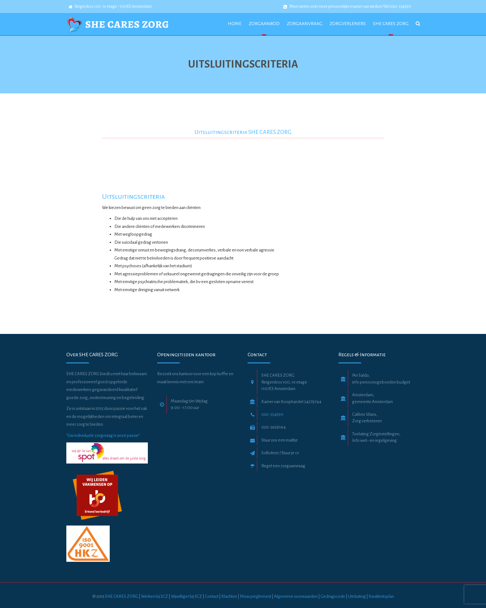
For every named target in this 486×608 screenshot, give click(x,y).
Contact (212, 596)
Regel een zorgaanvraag (283, 466)
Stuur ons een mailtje (279, 440)
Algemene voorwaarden (296, 596)
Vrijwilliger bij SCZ (186, 596)
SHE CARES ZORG (121, 596)
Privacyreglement (255, 596)
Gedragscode (333, 596)
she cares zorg (391, 23)
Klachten (229, 596)
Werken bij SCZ (154, 596)
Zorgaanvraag (304, 23)
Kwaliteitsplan (381, 596)
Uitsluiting (357, 596)
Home (234, 23)
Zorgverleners (347, 23)
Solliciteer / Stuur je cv (280, 452)
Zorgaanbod (264, 23)
